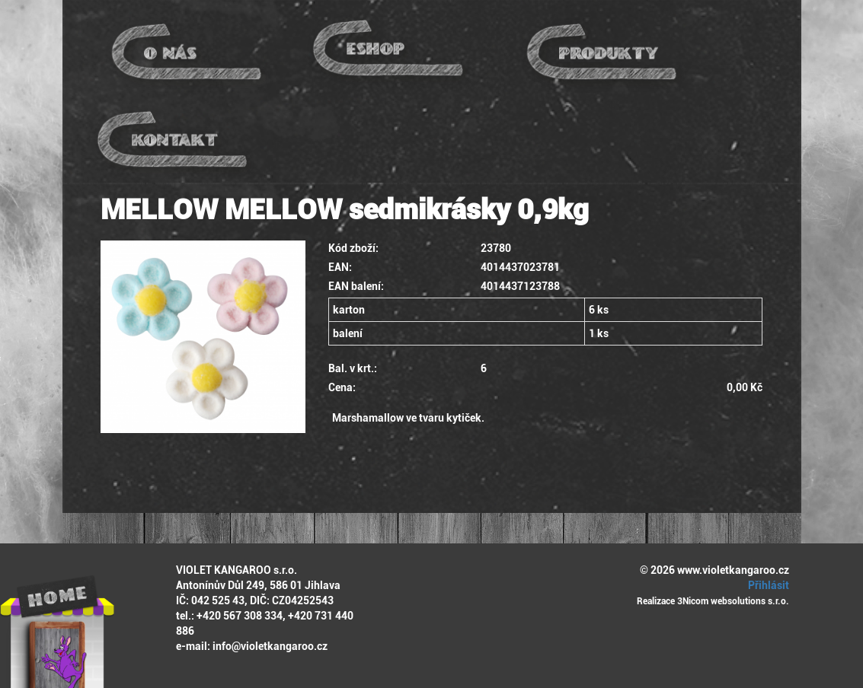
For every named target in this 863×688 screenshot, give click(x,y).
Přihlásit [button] (766, 585)
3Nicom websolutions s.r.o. (733, 601)
